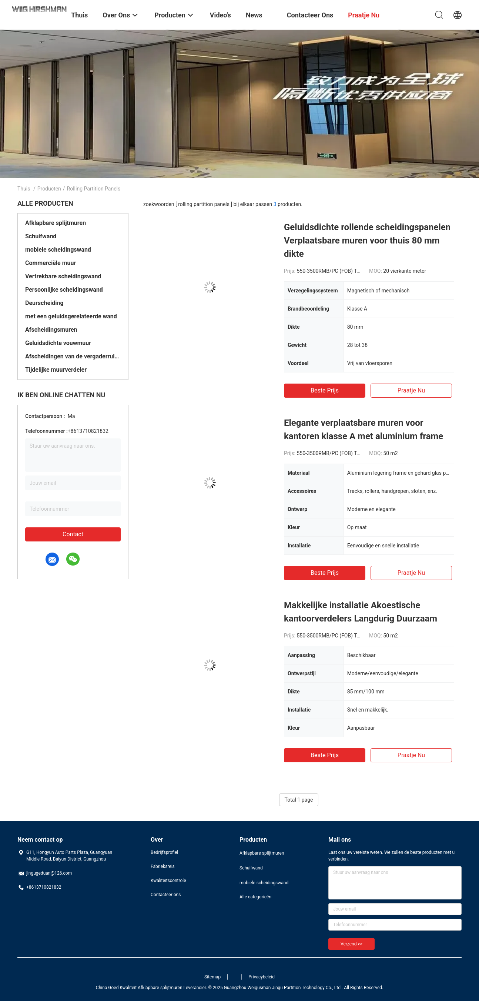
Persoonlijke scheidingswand (64, 289)
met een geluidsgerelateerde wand (71, 316)
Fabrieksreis (163, 866)
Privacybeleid (261, 977)
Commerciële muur (50, 262)
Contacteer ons (166, 894)
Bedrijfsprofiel (164, 852)
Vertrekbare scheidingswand (63, 276)
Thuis (23, 189)
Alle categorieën (255, 896)
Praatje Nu (411, 390)
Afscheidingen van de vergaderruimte (73, 356)
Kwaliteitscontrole (168, 880)
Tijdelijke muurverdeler (56, 369)
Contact (73, 534)
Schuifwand (40, 236)
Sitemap (212, 977)
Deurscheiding (44, 302)
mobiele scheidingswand (58, 249)
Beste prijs (325, 390)
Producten (49, 189)
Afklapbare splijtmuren (55, 222)
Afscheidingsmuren (51, 329)
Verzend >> (351, 944)
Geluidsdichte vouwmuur (58, 343)
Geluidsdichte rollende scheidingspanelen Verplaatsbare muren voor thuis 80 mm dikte (367, 240)
